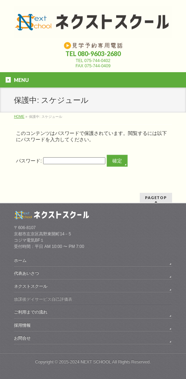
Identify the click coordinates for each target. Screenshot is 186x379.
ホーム (20, 260)
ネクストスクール (30, 286)
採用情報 (22, 325)
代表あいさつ (26, 273)
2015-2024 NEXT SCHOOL (85, 361)
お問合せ (22, 338)
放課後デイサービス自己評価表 (43, 299)
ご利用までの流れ (30, 312)
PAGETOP (156, 197)
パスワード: (60, 161)
